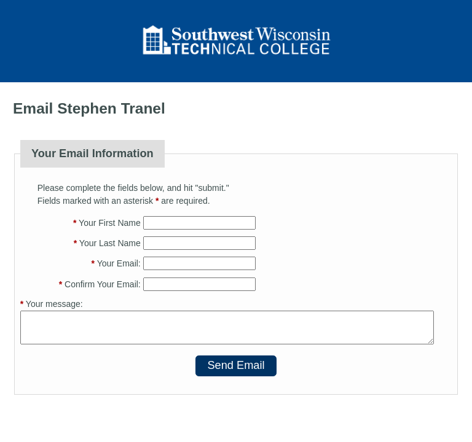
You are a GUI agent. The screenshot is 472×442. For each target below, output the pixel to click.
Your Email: (116, 263)
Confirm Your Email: (100, 284)
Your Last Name (107, 243)
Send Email (235, 365)
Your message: (51, 304)
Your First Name (107, 223)
